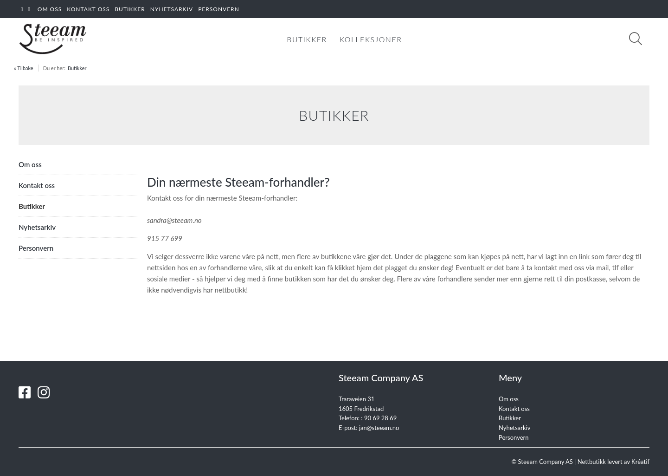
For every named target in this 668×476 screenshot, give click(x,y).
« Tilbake (23, 68)
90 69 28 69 (380, 418)
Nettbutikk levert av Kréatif (613, 461)
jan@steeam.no (379, 427)
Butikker (77, 68)
